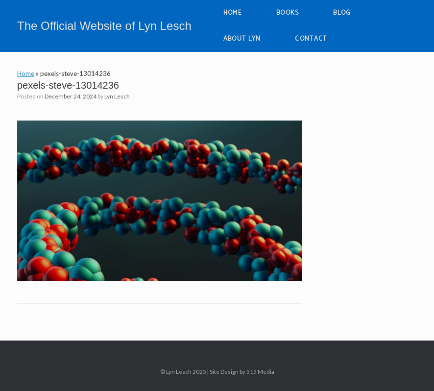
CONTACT (311, 39)
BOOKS (287, 13)
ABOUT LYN (242, 39)
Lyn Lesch (117, 96)
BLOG (342, 13)
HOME (232, 13)
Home (25, 73)
